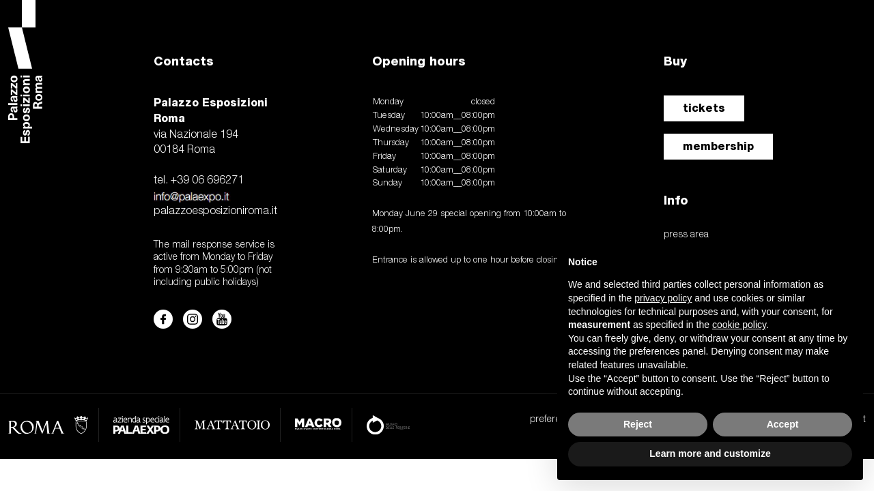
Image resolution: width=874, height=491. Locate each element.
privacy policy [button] (663, 298)
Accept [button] (783, 424)
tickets (704, 108)
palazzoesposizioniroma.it (215, 211)
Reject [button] (637, 424)
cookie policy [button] (739, 324)
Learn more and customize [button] (709, 453)
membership (718, 146)
